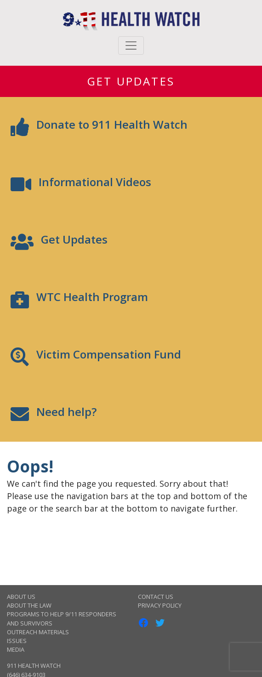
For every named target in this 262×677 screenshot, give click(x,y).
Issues (17, 641)
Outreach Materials (38, 632)
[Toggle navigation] (131, 45)
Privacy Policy (160, 605)
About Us (21, 596)
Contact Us (155, 596)
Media (15, 649)
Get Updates (131, 81)
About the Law (29, 605)
